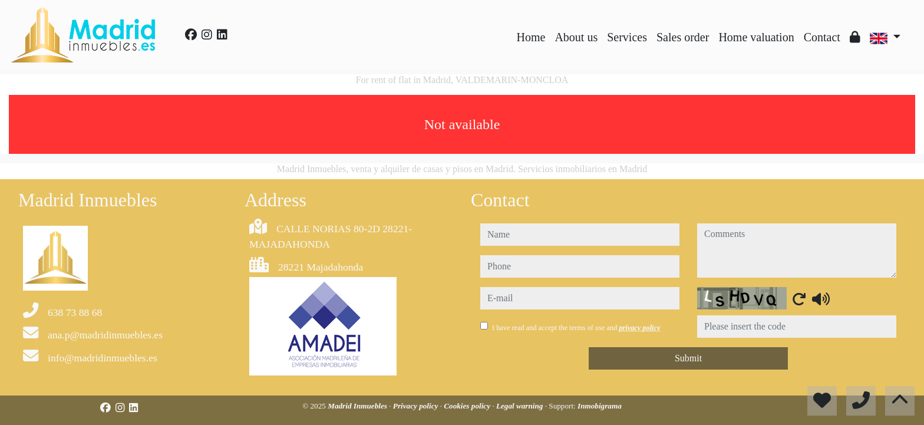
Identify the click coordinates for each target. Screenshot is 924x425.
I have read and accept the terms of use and (576, 328)
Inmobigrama (600, 405)
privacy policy (639, 328)
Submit (688, 358)
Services (627, 37)
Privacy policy (416, 405)
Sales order (682, 37)
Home (531, 37)
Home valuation (756, 37)
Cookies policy (468, 405)
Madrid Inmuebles (358, 405)
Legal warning (520, 405)
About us (576, 37)
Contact (822, 37)
